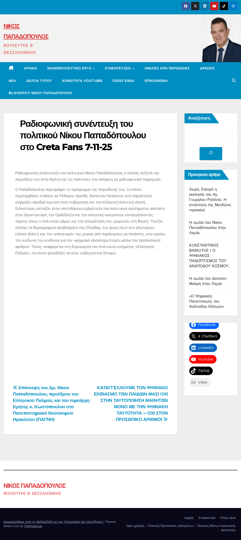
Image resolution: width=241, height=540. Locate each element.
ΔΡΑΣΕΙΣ (207, 68)
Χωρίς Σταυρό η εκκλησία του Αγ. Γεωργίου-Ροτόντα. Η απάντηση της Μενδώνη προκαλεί (210, 199)
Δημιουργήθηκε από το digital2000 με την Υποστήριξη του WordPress (54, 522)
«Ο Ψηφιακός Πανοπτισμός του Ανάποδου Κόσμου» (206, 301)
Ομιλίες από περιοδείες (167, 68)
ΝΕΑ (12, 81)
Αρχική (30, 68)
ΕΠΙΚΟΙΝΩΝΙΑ (156, 81)
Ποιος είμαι (123, 81)
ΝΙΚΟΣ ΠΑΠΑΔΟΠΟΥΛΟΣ (34, 485)
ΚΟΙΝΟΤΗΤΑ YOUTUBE (82, 81)
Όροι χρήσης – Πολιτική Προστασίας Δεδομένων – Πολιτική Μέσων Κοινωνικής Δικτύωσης (181, 528)
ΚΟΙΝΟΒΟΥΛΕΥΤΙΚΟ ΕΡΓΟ (69, 68)
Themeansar (33, 526)
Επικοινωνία (207, 518)
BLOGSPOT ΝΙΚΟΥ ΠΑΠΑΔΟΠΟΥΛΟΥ (40, 93)
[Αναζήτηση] (211, 153)
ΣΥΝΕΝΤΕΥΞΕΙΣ (118, 68)
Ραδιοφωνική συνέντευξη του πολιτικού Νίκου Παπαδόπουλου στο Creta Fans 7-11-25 (83, 135)
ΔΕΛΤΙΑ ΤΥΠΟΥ (39, 81)
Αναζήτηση (199, 118)
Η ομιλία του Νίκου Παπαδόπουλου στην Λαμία (207, 227)
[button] (234, 80)
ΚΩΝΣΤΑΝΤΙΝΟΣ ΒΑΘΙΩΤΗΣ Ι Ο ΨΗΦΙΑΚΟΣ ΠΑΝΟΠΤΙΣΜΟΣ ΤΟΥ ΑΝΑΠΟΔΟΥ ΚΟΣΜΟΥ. (209, 255)
